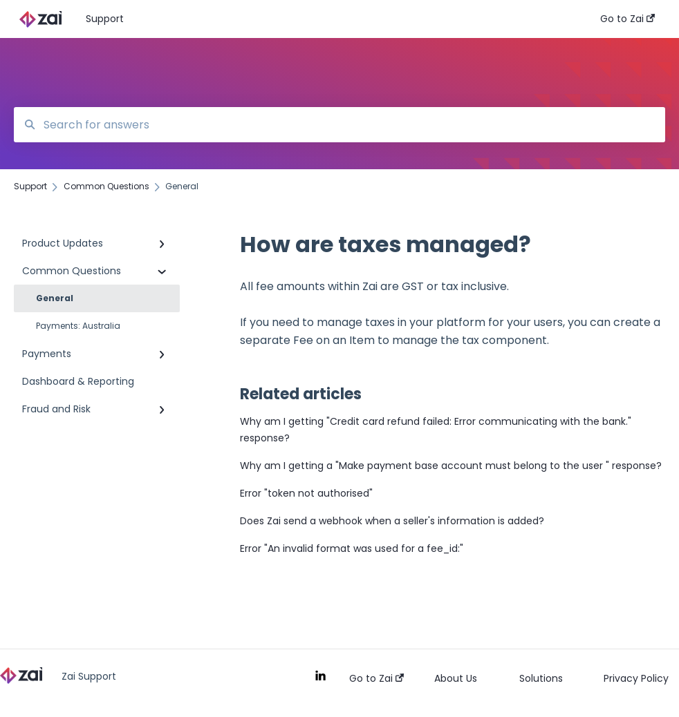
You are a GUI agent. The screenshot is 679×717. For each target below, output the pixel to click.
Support (105, 19)
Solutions (541, 678)
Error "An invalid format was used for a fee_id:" (351, 548)
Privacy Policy (636, 678)
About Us (455, 678)
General (54, 298)
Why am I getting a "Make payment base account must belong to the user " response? (451, 465)
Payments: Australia (78, 326)
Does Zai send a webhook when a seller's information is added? (392, 521)
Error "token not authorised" (306, 493)
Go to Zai (376, 678)
